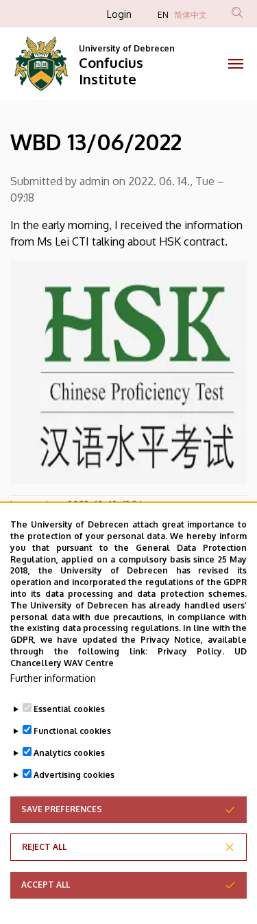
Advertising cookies (74, 801)
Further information (53, 705)
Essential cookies (69, 736)
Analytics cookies (69, 779)
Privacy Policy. (191, 678)
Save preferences (61, 836)
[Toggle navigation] (236, 63)
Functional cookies (72, 758)
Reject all (44, 873)
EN (163, 15)
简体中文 (190, 15)
